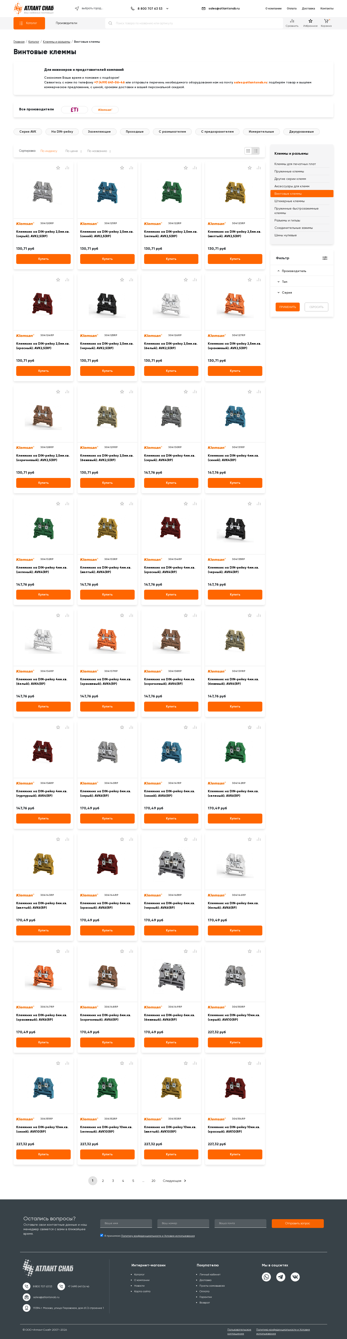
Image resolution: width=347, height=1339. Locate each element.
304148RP (111, 1006)
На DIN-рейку (62, 132)
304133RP (111, 559)
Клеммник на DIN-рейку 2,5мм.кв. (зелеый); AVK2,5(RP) (170, 234)
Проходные (135, 132)
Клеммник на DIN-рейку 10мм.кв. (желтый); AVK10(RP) (170, 1129)
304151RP (46, 1118)
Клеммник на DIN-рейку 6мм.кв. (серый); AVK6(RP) (105, 793)
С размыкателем (172, 132)
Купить (43, 259)
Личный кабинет (210, 1274)
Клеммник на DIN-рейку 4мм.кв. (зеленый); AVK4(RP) (41, 570)
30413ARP (47, 783)
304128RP (47, 447)
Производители (66, 23)
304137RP (111, 671)
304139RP (238, 671)
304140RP (111, 783)
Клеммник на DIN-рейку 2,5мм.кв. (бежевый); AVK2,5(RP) (107, 458)
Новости (139, 1285)
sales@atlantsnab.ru (220, 8)
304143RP (47, 895)
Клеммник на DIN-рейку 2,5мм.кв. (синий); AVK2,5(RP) (107, 234)
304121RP (110, 223)
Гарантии (206, 1297)
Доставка (308, 8)
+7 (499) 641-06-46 (109, 82)
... (143, 1181)
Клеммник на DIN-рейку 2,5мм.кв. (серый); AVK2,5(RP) (43, 234)
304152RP (110, 1118)
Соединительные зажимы (293, 228)
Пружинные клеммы (289, 171)
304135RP (238, 559)
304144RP (111, 895)
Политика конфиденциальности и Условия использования (283, 1331)
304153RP (174, 1118)
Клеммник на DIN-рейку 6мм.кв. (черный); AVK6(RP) (169, 905)
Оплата (292, 8)
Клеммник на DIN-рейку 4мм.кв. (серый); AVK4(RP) (169, 458)
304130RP (175, 447)
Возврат (205, 1302)
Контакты (326, 8)
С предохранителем (217, 132)
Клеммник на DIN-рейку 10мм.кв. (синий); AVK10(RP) (42, 1129)
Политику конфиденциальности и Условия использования (158, 1235)
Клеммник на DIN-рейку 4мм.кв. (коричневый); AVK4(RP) (169, 681)
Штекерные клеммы (289, 201)
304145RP (175, 895)
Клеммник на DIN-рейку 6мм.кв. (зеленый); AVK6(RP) (233, 793)
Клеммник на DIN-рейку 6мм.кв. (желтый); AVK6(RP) (41, 905)
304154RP (238, 1118)
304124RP (47, 335)
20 (153, 1181)
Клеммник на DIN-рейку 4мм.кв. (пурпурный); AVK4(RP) (41, 793)
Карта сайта (142, 1291)
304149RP (175, 1006)
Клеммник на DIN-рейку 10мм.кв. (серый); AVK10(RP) (234, 1017)
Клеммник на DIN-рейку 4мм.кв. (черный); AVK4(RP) (233, 570)
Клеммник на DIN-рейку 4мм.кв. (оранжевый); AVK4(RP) (105, 681)
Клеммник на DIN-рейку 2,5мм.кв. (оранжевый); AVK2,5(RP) (234, 346)
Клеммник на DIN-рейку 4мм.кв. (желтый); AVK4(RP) (105, 570)
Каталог (28, 23)
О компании (273, 8)
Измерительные (261, 132)
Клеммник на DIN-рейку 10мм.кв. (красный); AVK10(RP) (234, 1129)
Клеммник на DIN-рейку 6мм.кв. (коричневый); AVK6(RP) (105, 1017)
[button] (298, 1223)
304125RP (110, 335)
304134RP (175, 559)
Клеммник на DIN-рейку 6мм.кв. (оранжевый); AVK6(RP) (41, 1017)
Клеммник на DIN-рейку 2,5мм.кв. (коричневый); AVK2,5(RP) (43, 458)
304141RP (174, 783)
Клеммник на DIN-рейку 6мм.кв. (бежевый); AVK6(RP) (169, 1017)
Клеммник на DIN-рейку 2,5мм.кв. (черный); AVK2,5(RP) (107, 346)
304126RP (175, 335)
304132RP (47, 559)
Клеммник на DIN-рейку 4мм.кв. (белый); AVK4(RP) (41, 681)
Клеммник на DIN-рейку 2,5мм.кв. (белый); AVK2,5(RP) (170, 346)
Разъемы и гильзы (287, 220)
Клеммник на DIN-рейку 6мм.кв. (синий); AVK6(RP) (169, 793)
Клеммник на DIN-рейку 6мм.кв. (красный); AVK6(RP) (105, 905)
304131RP (238, 447)
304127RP (238, 335)
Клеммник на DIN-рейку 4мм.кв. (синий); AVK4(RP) (233, 458)
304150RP (238, 1006)
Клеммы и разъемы (291, 153)
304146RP (239, 895)
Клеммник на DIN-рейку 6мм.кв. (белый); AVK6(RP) (233, 905)
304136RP (47, 671)
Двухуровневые (301, 132)
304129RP (111, 447)
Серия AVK (27, 132)
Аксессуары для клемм (291, 186)
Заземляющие (99, 132)
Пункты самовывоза (212, 1285)
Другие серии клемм (290, 179)
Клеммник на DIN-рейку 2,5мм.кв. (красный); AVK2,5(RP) (43, 346)
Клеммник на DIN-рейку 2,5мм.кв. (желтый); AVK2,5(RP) (234, 234)
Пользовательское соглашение (239, 1331)
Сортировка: (27, 150)
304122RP (174, 223)
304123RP (238, 223)
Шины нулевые (285, 235)
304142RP (239, 783)
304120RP (47, 223)
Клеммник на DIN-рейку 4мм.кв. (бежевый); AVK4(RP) (233, 681)
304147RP (47, 1006)
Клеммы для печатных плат (295, 164)
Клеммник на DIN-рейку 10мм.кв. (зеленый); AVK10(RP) (106, 1129)
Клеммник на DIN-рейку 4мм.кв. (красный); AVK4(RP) (169, 570)
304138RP (175, 671)
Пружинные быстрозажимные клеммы (296, 211)
